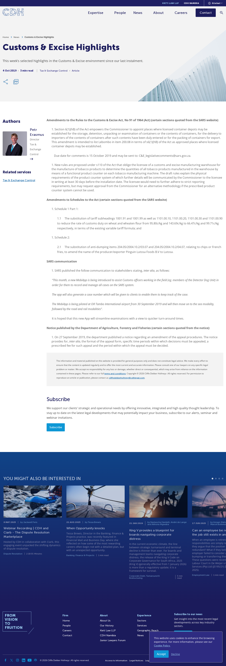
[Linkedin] (23, 660)
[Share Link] (6, 83)
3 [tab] (219, 488)
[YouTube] (29, 660)
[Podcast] (35, 660)
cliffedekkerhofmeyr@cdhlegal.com (127, 378)
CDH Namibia (191, 3)
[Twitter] (11, 660)
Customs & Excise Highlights (39, 38)
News (137, 13)
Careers (181, 13)
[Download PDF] (16, 83)
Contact (67, 635)
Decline (175, 654)
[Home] (13, 12)
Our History (107, 625)
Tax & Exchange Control (19, 180)
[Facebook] (5, 660)
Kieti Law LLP (170, 3)
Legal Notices (136, 660)
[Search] (222, 13)
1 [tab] (212, 488)
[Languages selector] (215, 3)
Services (142, 625)
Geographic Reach (148, 630)
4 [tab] (222, 488)
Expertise (95, 13)
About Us (105, 620)
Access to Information (116, 660)
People (120, 13)
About (158, 13)
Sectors (141, 620)
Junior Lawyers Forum (113, 640)
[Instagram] (17, 660)
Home (6, 38)
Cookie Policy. (162, 645)
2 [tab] (216, 488)
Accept (161, 654)
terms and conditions (115, 373)
